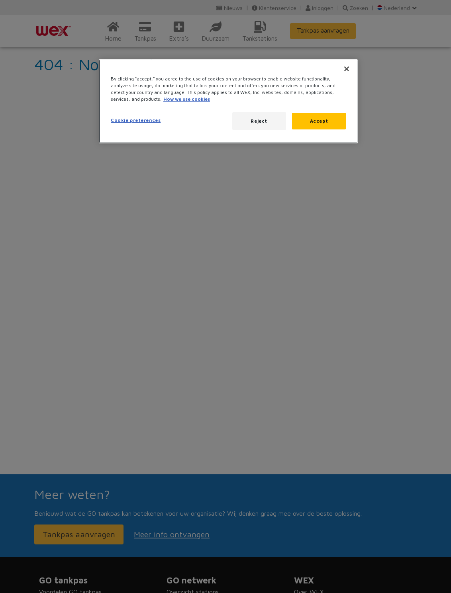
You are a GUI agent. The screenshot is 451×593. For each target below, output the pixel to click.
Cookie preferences (136, 120)
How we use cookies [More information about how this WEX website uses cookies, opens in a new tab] (186, 99)
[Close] (346, 69)
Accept (319, 120)
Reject (259, 120)
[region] (228, 101)
